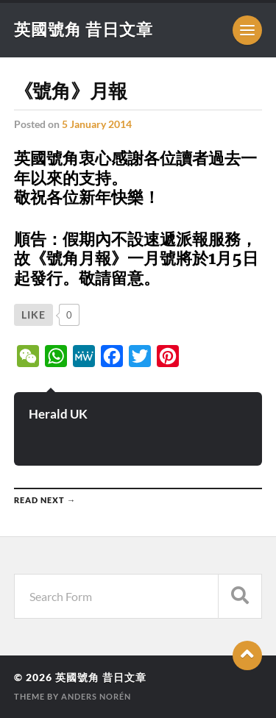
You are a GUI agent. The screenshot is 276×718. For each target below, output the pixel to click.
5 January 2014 (97, 124)
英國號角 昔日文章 (83, 29)
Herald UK (58, 414)
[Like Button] (33, 315)
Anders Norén (96, 696)
